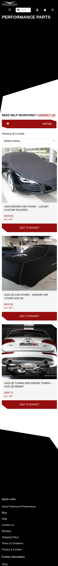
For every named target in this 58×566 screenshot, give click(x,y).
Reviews (6, 531)
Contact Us (47, 115)
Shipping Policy (10, 537)
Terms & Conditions (12, 543)
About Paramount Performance (19, 506)
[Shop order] (29, 141)
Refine (29, 124)
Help (4, 519)
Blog (4, 512)
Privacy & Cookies (12, 549)
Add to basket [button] (29, 227)
